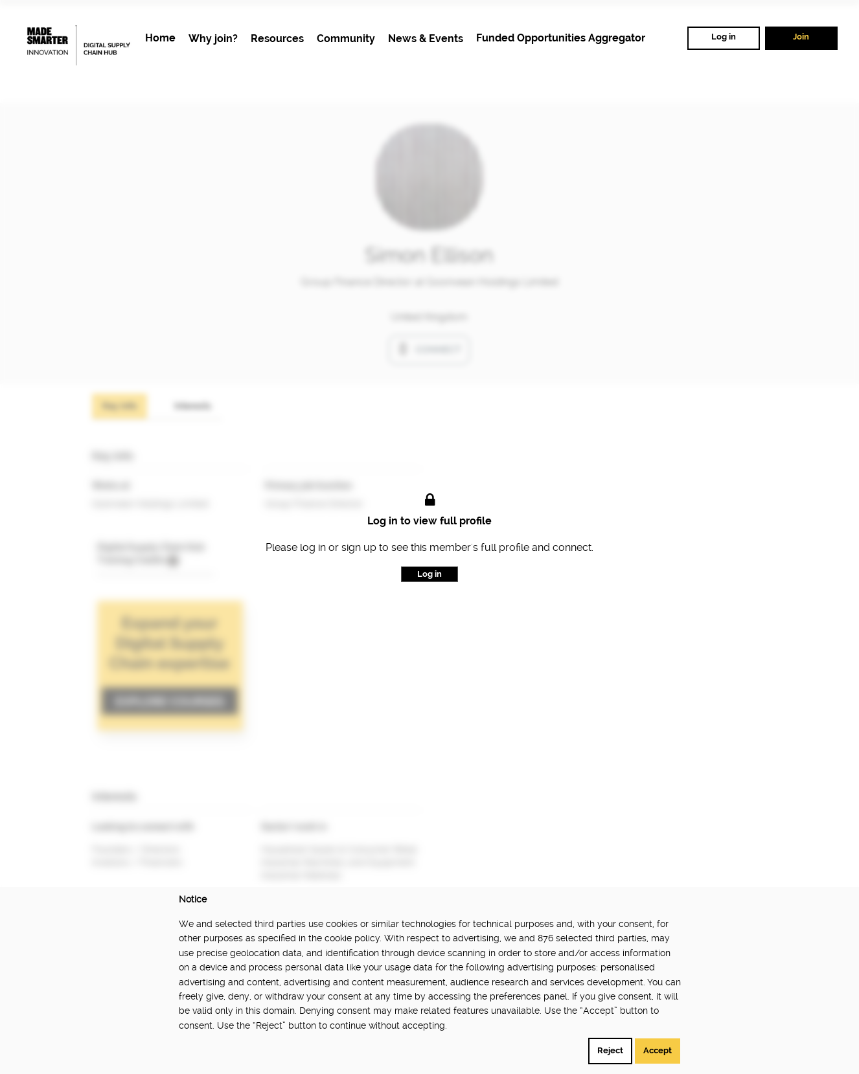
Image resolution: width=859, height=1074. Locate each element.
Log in (723, 36)
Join (801, 36)
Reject (610, 1050)
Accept (657, 1050)
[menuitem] (160, 38)
